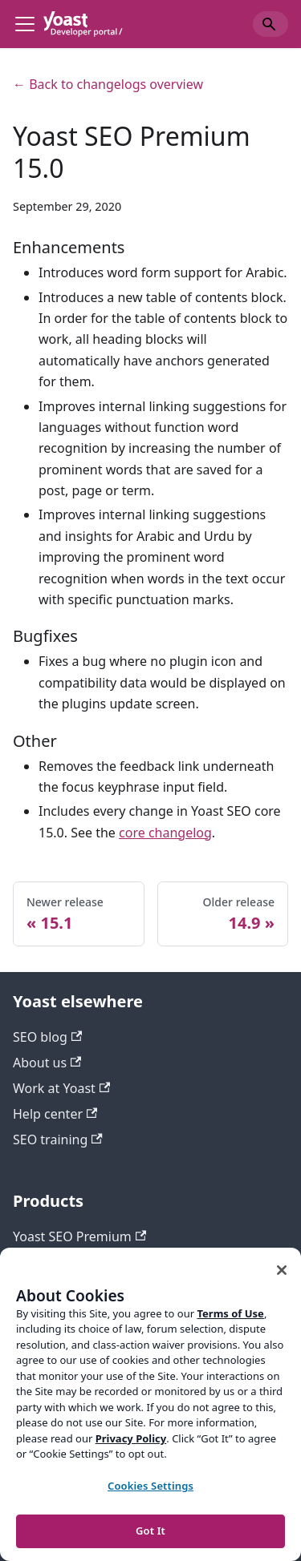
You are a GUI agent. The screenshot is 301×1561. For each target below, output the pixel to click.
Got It (150, 1530)
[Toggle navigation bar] (25, 24)
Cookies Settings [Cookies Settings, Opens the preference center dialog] (150, 1485)
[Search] (270, 24)
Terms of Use (230, 1313)
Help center (55, 1114)
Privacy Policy (131, 1438)
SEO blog (47, 1037)
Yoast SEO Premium (79, 1236)
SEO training (58, 1139)
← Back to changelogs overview (108, 84)
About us (47, 1062)
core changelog (165, 832)
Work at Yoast (61, 1088)
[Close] (281, 1270)
